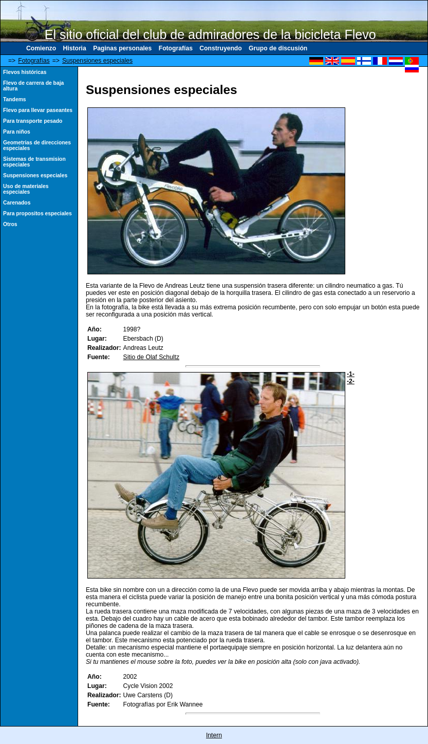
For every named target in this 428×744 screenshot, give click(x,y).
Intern (214, 735)
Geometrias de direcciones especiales (37, 145)
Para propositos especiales (37, 213)
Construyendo (220, 48)
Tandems (14, 99)
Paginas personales (122, 48)
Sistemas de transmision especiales (34, 162)
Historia (74, 48)
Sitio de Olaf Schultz (151, 357)
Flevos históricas (24, 72)
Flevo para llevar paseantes (37, 110)
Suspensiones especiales (97, 60)
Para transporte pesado (32, 121)
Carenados (16, 203)
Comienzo (41, 48)
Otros (10, 224)
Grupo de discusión (278, 48)
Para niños (16, 132)
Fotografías (176, 48)
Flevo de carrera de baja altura (33, 85)
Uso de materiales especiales (25, 189)
